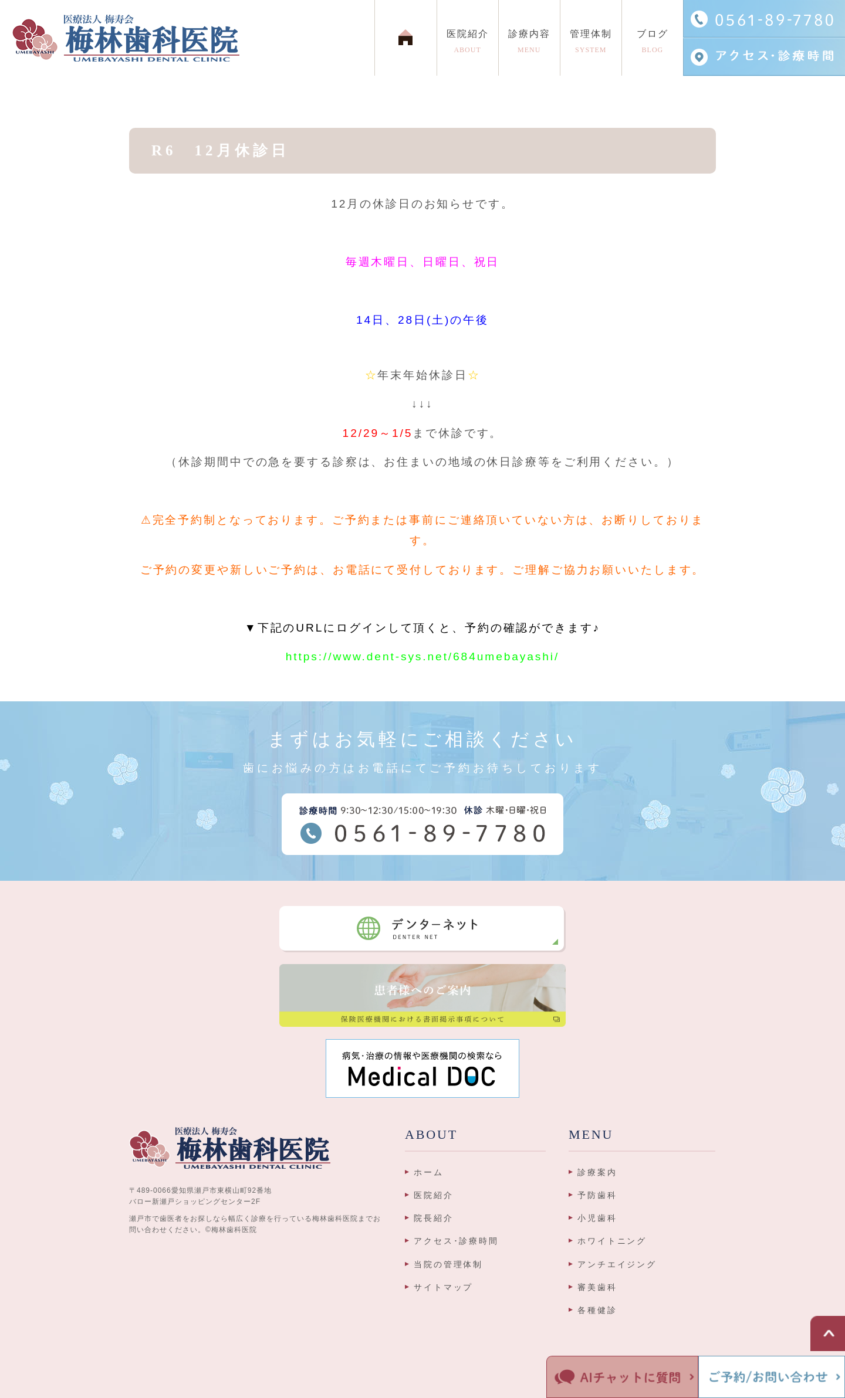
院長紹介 (434, 1218)
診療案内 (597, 1172)
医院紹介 (434, 1195)
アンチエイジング (617, 1264)
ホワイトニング (612, 1241)
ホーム (429, 1172)
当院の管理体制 (448, 1264)
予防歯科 (597, 1195)
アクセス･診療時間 (456, 1241)
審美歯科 (597, 1287)
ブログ (652, 44)
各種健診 (597, 1310)
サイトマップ (443, 1287)
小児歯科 (597, 1218)
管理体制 (590, 44)
